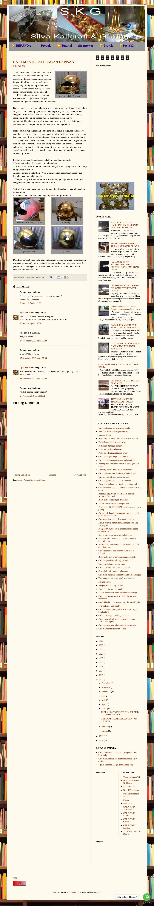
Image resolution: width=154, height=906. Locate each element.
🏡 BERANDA (21, 45)
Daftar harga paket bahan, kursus (112, 442)
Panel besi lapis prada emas (110, 449)
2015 (101, 667)
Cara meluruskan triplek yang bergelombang (117, 625)
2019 (101, 658)
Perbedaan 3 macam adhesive (111, 446)
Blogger (96, 892)
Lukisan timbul (105, 435)
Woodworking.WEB (131, 777)
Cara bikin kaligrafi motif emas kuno (114, 567)
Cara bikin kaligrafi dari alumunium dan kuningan (120, 575)
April (104, 704)
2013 (101, 675)
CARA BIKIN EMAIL (129, 826)
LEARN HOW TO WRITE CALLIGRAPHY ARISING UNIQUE (120, 713)
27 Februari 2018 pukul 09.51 (32, 396)
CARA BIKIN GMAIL (129, 820)
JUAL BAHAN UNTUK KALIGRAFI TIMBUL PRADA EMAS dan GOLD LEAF (124, 225)
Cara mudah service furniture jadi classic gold (118, 473)
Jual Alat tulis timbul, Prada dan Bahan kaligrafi (119, 439)
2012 (101, 679)
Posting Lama (80, 475)
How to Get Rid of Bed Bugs (131, 781)
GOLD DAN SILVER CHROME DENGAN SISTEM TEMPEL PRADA (125, 288)
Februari (105, 726)
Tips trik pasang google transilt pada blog (116, 765)
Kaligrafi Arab (105, 582)
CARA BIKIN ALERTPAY (129, 808)
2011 (101, 736)
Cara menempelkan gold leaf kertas (113, 456)
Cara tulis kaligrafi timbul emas (112, 564)
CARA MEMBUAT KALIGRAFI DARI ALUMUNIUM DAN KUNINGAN (125, 346)
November (106, 687)
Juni (104, 696)
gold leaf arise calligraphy (109, 606)
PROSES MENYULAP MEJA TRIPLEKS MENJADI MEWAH (125, 244)
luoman (72, 892)
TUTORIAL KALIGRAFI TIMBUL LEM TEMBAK (122, 400)
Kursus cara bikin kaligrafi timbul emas (115, 535)
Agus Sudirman (27, 312)
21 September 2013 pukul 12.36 (33, 378)
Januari (105, 731)
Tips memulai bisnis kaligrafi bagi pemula (116, 578)
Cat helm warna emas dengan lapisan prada (117, 460)
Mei (103, 700)
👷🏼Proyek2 (126, 45)
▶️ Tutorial (64, 45)
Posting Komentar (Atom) (35, 480)
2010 (101, 740)
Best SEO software (131, 790)
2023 (101, 645)
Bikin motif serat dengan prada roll (113, 500)
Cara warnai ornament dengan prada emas (116, 519)
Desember (106, 683)
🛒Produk (44, 45)
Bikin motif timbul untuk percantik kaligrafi (117, 557)
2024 (101, 641)
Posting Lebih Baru (22, 475)
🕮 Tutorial (85, 45)
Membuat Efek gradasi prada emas (113, 431)
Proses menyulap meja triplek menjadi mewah (118, 484)
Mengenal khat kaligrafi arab (111, 585)
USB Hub (127, 803)
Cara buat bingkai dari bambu (111, 589)
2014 (101, 671)
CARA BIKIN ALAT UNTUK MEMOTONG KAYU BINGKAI (125, 326)
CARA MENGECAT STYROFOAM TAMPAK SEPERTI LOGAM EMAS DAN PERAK (125, 266)
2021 (101, 654)
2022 (101, 650)
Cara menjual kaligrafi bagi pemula (113, 560)
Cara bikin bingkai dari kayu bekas (113, 615)
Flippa (126, 800)
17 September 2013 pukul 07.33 (33, 341)
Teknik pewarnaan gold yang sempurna (115, 503)
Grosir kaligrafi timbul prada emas (113, 571)
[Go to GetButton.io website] (147, 903)
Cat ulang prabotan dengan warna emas (115, 480)
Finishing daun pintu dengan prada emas (116, 470)
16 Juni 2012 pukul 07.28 (30, 323)
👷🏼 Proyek (106, 45)
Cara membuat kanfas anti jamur (112, 629)
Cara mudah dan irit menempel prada (114, 428)
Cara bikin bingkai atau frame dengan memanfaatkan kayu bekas (125, 308)
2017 (101, 662)
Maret (104, 708)
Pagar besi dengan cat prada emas (113, 453)
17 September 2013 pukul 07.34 (33, 358)
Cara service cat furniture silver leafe (114, 477)
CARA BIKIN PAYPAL (129, 814)
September (106, 691)
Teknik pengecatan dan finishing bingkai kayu (118, 593)
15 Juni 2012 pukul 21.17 (30, 303)
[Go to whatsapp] (147, 897)
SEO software (129, 786)
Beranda (52, 475)
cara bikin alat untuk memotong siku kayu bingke (119, 602)
